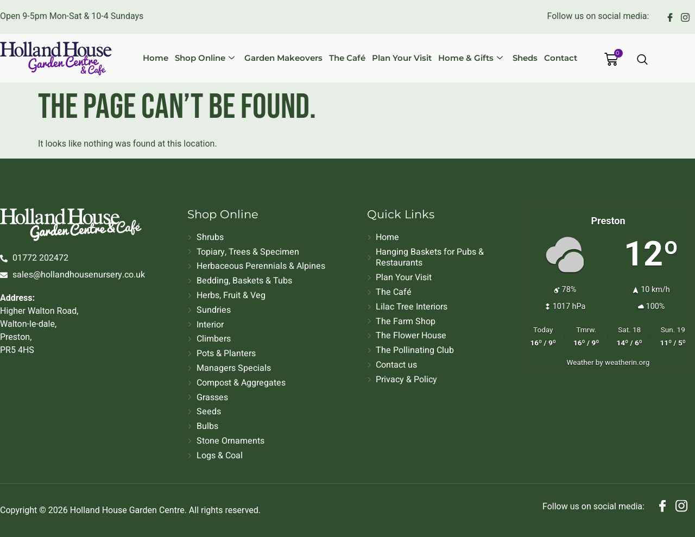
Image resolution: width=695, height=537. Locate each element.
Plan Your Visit (402, 58)
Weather (580, 362)
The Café (347, 58)
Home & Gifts (470, 58)
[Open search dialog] (643, 60)
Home (155, 58)
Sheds (525, 58)
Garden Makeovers (283, 58)
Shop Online (205, 58)
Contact (560, 58)
